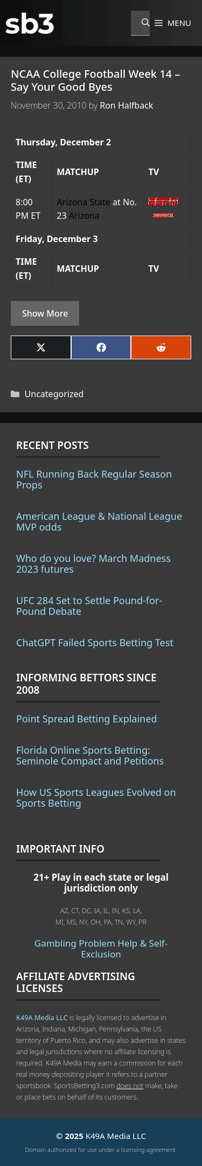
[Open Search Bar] (140, 23)
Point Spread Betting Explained (86, 718)
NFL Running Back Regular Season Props (94, 479)
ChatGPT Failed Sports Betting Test (94, 642)
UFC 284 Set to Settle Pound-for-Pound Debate (89, 606)
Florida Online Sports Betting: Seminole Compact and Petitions (90, 755)
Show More (45, 313)
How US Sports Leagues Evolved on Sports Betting (96, 797)
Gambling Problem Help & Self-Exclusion (101, 948)
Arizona (84, 216)
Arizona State (83, 202)
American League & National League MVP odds (99, 521)
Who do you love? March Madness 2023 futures (93, 563)
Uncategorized (54, 394)
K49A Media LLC (41, 1017)
